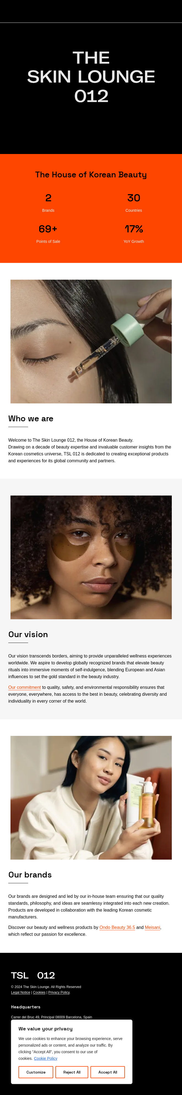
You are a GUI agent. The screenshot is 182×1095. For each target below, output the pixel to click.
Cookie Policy (45, 1058)
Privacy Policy (58, 992)
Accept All (107, 1072)
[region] (71, 1052)
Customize (36, 1072)
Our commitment (24, 687)
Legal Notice (20, 992)
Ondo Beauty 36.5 (117, 927)
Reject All (72, 1072)
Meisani (152, 927)
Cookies (39, 992)
